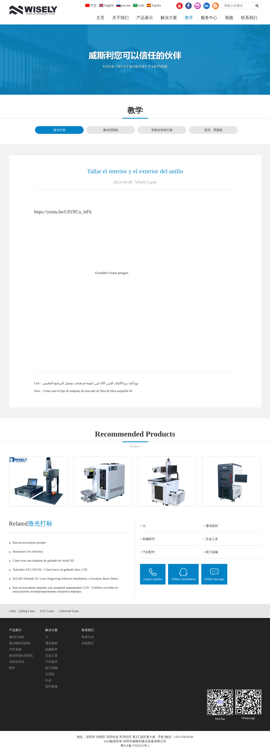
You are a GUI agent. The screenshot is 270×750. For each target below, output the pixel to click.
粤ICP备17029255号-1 (135, 747)
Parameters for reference (28, 553)
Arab (138, 5)
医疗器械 (51, 669)
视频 (229, 17)
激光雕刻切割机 (20, 644)
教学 (189, 17)
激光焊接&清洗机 (21, 657)
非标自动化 (16, 663)
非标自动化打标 (162, 131)
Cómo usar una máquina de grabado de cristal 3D (43, 562)
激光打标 (59, 131)
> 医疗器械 (210, 553)
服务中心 (209, 17)
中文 (91, 5)
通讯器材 (51, 644)
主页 (100, 17)
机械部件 (51, 650)
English (106, 5)
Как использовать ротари (29, 544)
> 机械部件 (147, 540)
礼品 (48, 681)
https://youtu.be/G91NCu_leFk (63, 213)
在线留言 (88, 644)
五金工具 (51, 657)
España (154, 5)
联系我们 (249, 17)
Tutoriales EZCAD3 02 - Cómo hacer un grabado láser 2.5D (50, 571)
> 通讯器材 (210, 527)
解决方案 (169, 17)
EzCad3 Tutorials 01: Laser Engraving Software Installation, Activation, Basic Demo (65, 580)
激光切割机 (110, 131)
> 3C (143, 527)
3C (47, 638)
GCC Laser (47, 612)
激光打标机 (16, 638)
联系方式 (88, 638)
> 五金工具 (210, 540)
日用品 (50, 675)
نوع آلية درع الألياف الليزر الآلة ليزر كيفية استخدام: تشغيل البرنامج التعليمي (90, 384)
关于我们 (120, 17)
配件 (12, 669)
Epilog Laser (27, 612)
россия (123, 5)
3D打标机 (15, 650)
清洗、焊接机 (213, 131)
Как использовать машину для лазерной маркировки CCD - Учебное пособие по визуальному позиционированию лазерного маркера (65, 591)
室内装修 (51, 688)
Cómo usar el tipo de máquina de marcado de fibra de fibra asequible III (87, 392)
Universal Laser (69, 612)
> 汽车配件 (147, 553)
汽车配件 (51, 663)
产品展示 (144, 17)
